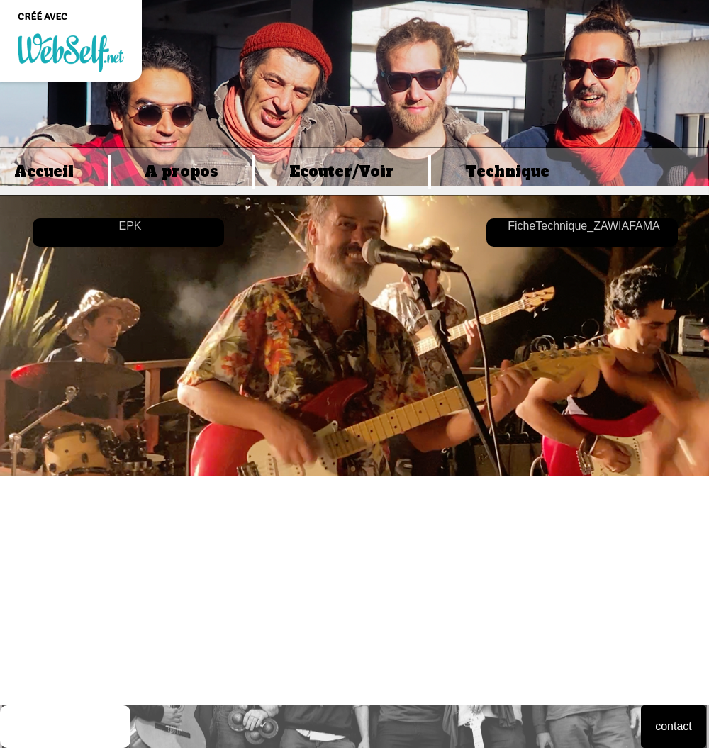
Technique (507, 171)
